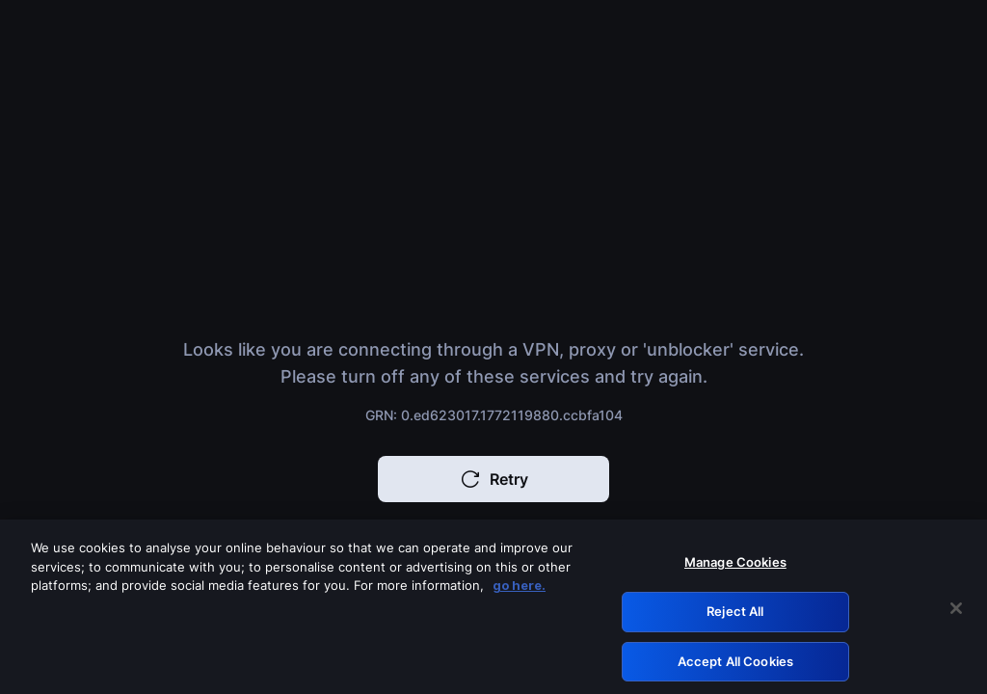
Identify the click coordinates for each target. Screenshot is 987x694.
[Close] (956, 613)
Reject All (735, 615)
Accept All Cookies (735, 665)
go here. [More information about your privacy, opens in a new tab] (519, 590)
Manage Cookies (735, 566)
